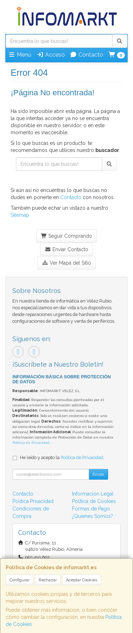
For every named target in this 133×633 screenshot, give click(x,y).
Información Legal (92, 494)
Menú (19, 54)
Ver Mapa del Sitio (66, 263)
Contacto (86, 54)
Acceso (51, 54)
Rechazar (48, 579)
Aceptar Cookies (81, 579)
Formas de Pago (91, 509)
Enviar (98, 474)
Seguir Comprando (67, 236)
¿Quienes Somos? (92, 516)
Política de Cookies (94, 501)
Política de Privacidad (30, 443)
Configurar (19, 579)
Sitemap (20, 215)
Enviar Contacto (66, 249)
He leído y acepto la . (62, 457)
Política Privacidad (33, 501)
